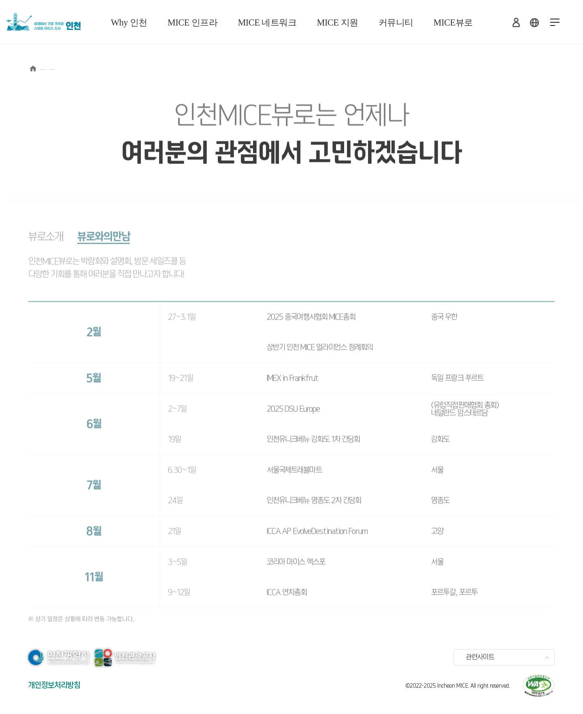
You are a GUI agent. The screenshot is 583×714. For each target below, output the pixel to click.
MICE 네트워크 (267, 22)
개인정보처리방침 (54, 685)
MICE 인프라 (193, 22)
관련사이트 (480, 657)
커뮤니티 (396, 22)
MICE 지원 (337, 22)
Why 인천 (129, 22)
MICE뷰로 (453, 22)
